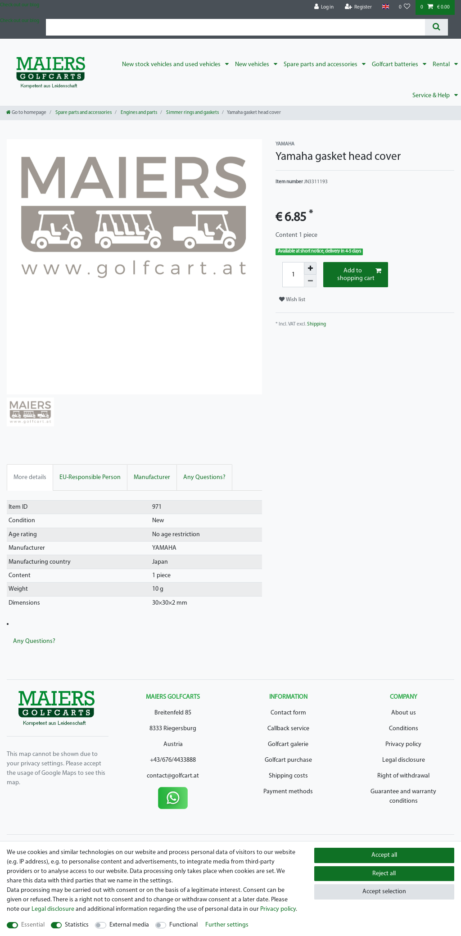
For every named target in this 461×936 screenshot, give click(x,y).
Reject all (384, 873)
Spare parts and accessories (321, 64)
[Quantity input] (293, 274)
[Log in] (324, 7)
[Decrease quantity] (310, 281)
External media (129, 925)
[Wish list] (405, 7)
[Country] (385, 7)
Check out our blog (19, 5)
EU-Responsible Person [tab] (90, 477)
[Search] (436, 27)
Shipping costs (288, 776)
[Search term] (235, 27)
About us (403, 713)
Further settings (227, 925)
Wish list (292, 300)
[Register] (358, 7)
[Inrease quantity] (310, 268)
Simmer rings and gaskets (192, 112)
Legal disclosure (403, 760)
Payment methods (288, 791)
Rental (442, 64)
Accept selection (384, 891)
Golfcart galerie (288, 744)
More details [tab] (30, 477)
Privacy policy (403, 744)
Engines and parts (138, 112)
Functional (183, 925)
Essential (33, 925)
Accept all (384, 855)
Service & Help (431, 95)
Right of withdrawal (403, 776)
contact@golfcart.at (173, 776)
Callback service (288, 728)
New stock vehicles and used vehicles (172, 64)
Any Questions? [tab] (204, 477)
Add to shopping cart (359, 274)
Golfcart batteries (396, 64)
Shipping (316, 324)
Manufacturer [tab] (152, 477)
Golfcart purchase (288, 760)
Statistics (77, 925)
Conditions (403, 728)
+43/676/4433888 (173, 760)
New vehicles (253, 64)
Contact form (288, 713)
